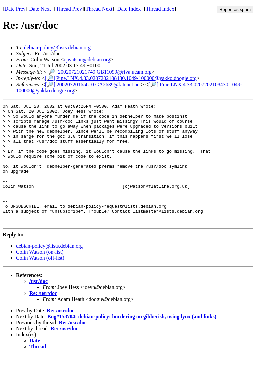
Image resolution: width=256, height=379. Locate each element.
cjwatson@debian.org (87, 59)
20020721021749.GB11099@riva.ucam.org (105, 72)
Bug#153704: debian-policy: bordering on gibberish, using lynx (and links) (131, 340)
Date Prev (15, 9)
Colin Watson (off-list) (40, 282)
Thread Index (160, 9)
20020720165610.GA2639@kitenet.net (99, 84)
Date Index (129, 9)
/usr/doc (38, 305)
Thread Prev (69, 9)
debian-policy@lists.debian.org (57, 47)
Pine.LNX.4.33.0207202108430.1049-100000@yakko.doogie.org (126, 78)
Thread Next (99, 9)
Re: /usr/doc (43, 317)
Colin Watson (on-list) (39, 276)
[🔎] (51, 72)
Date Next (40, 9)
